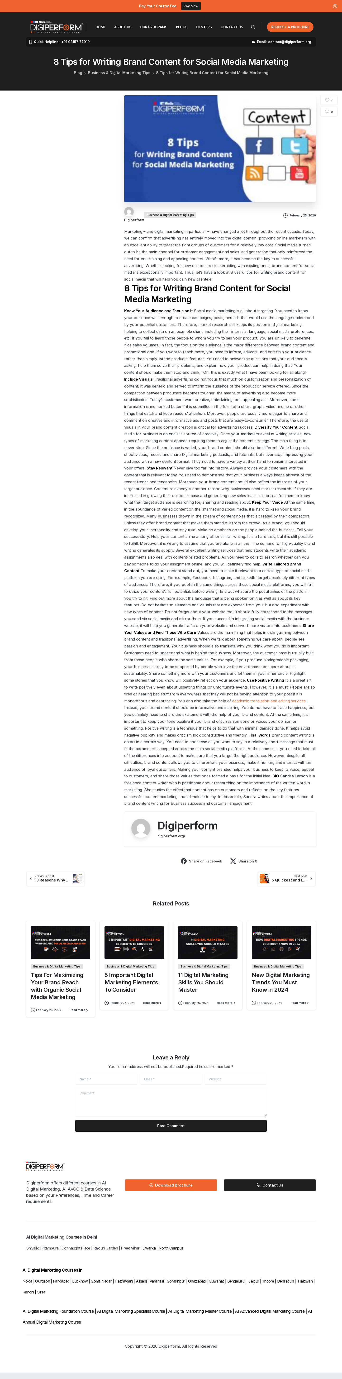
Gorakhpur (176, 1287)
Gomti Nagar (101, 1287)
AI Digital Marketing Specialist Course (131, 1317)
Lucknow (80, 1287)
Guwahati (216, 1287)
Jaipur (253, 1287)
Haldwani (306, 1287)
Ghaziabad (197, 1287)
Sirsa (41, 1298)
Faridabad (61, 1287)
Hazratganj (124, 1287)
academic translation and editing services (269, 701)
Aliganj (141, 1287)
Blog (78, 72)
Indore (268, 1287)
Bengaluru (236, 1287)
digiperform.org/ (171, 836)
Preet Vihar (130, 1254)
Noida (27, 1287)
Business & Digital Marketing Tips (119, 72)
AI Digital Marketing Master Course (200, 1317)
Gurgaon (42, 1287)
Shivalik (32, 1254)
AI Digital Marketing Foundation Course (58, 1317)
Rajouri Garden (105, 1254)
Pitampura (50, 1254)
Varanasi (157, 1287)
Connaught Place (76, 1254)
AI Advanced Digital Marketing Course (269, 1317)
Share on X (243, 861)
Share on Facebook (201, 861)
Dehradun (285, 1287)
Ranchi (29, 1298)
